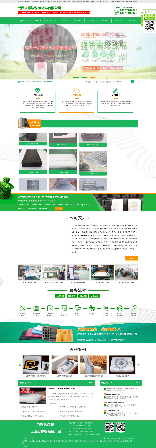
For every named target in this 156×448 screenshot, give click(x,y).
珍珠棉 (95, 82)
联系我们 (132, 20)
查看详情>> (53, 403)
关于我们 (105, 20)
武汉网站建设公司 (95, 434)
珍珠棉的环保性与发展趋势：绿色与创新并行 (73, 407)
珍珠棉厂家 (108, 82)
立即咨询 (59, 208)
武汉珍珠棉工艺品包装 (64, 376)
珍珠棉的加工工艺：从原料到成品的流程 (33, 411)
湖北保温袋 (93, 174)
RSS (123, 1)
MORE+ (134, 132)
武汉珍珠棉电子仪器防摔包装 (36, 376)
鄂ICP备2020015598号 (75, 434)
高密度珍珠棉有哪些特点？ (114, 395)
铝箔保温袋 (51, 20)
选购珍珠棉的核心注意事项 (29, 407)
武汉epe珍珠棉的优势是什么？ (115, 403)
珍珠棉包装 (101, 82)
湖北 (30, 438)
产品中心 (65, 20)
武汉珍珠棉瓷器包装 (122, 376)
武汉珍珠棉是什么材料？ (113, 411)
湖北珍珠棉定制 (93, 145)
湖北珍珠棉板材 (63, 172)
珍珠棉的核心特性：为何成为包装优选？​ (33, 416)
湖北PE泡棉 (122, 133)
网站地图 (119, 1)
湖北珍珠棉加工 (63, 145)
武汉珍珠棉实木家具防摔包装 (93, 376)
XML (127, 1)
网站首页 (24, 20)
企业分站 (114, 1)
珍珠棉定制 (38, 20)
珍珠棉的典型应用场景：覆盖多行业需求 (72, 411)
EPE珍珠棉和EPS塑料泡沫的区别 (70, 416)
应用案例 (78, 20)
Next (138, 364)
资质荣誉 (118, 20)
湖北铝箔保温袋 (80, 133)
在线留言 (150, 15)
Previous (20, 364)
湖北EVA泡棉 (109, 133)
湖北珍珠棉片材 (48, 133)
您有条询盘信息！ (133, 1)
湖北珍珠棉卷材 (64, 133)
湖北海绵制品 (95, 133)
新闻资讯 (91, 20)
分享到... (150, 18)
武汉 (33, 438)
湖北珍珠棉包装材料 (31, 133)
